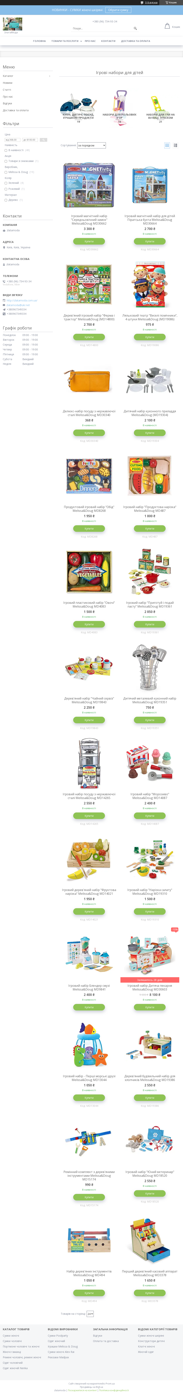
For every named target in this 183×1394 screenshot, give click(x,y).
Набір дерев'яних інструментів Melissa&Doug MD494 (89, 1273)
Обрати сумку (118, 10)
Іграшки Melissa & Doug (63, 1346)
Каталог (8, 76)
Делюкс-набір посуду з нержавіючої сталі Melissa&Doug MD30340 (89, 413)
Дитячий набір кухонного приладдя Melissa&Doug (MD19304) (150, 413)
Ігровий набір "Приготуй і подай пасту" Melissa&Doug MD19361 (150, 604)
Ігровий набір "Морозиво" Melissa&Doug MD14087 (150, 796)
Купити (89, 241)
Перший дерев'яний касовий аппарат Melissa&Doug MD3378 (150, 1273)
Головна (39, 41)
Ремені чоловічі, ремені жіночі (22, 1357)
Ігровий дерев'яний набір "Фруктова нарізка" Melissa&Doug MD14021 (89, 891)
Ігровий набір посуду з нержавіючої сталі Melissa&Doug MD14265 (89, 796)
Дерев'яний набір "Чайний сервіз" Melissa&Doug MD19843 (89, 700)
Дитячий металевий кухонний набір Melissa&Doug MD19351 (149, 700)
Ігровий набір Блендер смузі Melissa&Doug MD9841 (89, 987)
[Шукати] (135, 28)
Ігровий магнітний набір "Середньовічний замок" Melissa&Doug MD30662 (89, 219)
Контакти (108, 41)
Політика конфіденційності (114, 1390)
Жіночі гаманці (12, 1352)
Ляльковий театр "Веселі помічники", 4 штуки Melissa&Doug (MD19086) (149, 317)
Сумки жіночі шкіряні (151, 1335)
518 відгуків (151, 2)
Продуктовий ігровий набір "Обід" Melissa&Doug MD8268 (89, 509)
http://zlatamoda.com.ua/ (22, 300)
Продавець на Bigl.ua (91, 1387)
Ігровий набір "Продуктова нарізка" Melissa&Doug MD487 (149, 509)
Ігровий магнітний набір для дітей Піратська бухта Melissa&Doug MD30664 (150, 219)
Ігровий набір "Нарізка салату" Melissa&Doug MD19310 (149, 891)
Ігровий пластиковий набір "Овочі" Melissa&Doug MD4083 (89, 604)
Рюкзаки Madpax (58, 1357)
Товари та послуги (64, 41)
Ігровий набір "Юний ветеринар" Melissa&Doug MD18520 (149, 1173)
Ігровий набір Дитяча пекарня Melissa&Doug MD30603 (150, 987)
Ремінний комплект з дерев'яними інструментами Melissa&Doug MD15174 (89, 1175)
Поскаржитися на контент (82, 1390)
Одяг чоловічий (13, 1362)
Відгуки (7, 103)
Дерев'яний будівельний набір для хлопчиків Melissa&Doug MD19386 (149, 1078)
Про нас (90, 41)
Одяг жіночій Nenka (15, 1368)
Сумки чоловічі (12, 1341)
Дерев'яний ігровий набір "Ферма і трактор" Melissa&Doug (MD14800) (89, 317)
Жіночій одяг (146, 1352)
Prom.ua (110, 1383)
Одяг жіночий (56, 1341)
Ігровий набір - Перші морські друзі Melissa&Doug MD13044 (89, 1078)
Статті (7, 89)
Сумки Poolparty (58, 1335)
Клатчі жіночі (146, 1346)
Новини (7, 83)
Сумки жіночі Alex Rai (61, 1352)
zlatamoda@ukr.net (18, 305)
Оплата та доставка (106, 1341)
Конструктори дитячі (151, 1341)
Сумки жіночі (11, 1335)
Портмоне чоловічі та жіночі (21, 1346)
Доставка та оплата (135, 41)
